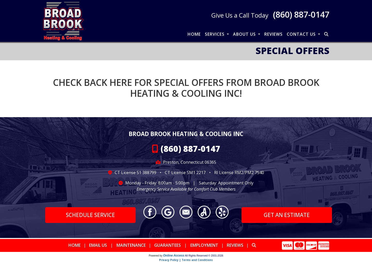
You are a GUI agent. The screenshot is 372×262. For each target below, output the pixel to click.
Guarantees (167, 245)
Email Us (98, 245)
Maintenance (131, 245)
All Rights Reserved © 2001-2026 (204, 255)
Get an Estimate (287, 215)
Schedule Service (90, 215)
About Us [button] (245, 34)
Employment (204, 245)
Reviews (273, 34)
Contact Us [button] (302, 34)
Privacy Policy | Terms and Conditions (186, 260)
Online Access (173, 255)
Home (194, 34)
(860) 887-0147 (301, 14)
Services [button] (215, 34)
